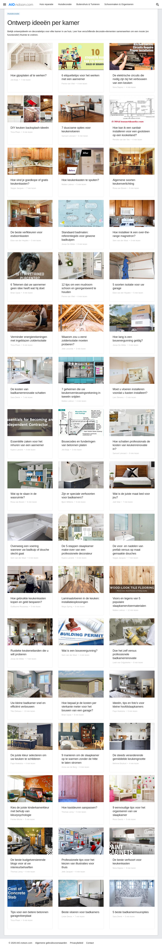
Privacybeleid (76, 943)
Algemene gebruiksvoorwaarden (51, 943)
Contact (90, 943)
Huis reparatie (46, 4)
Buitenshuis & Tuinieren (88, 4)
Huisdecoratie (65, 4)
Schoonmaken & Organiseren (119, 4)
